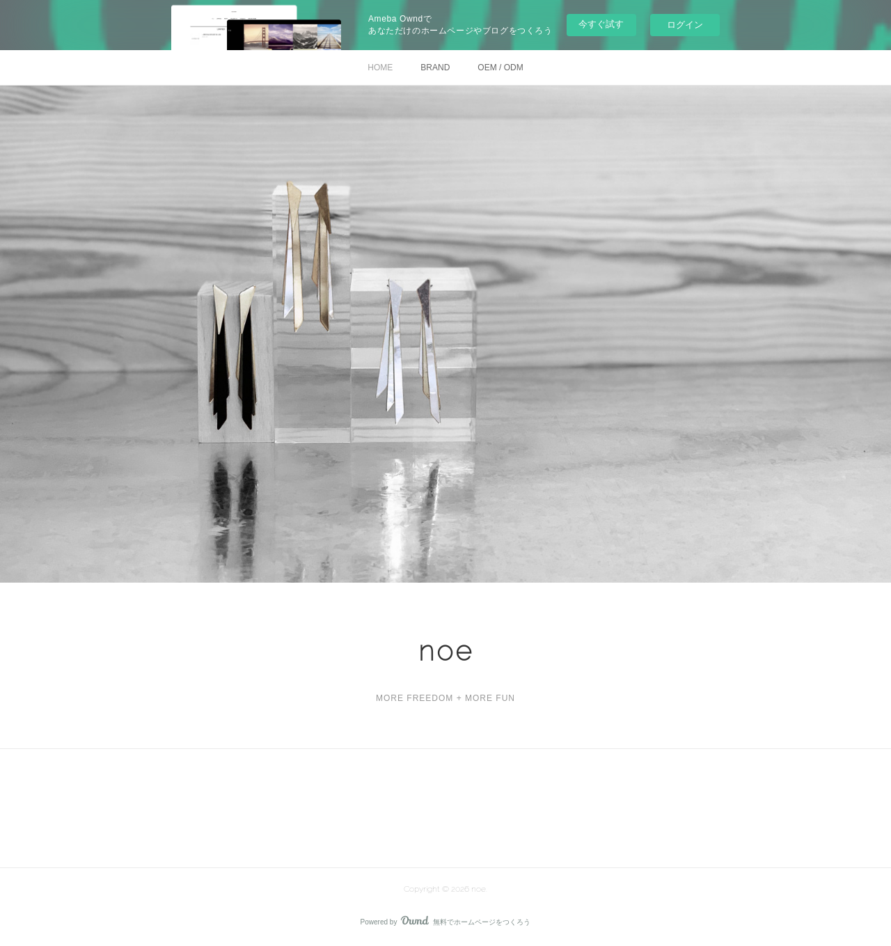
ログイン (685, 24)
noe (445, 650)
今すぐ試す (601, 24)
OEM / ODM (500, 67)
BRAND (435, 67)
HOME (380, 67)
